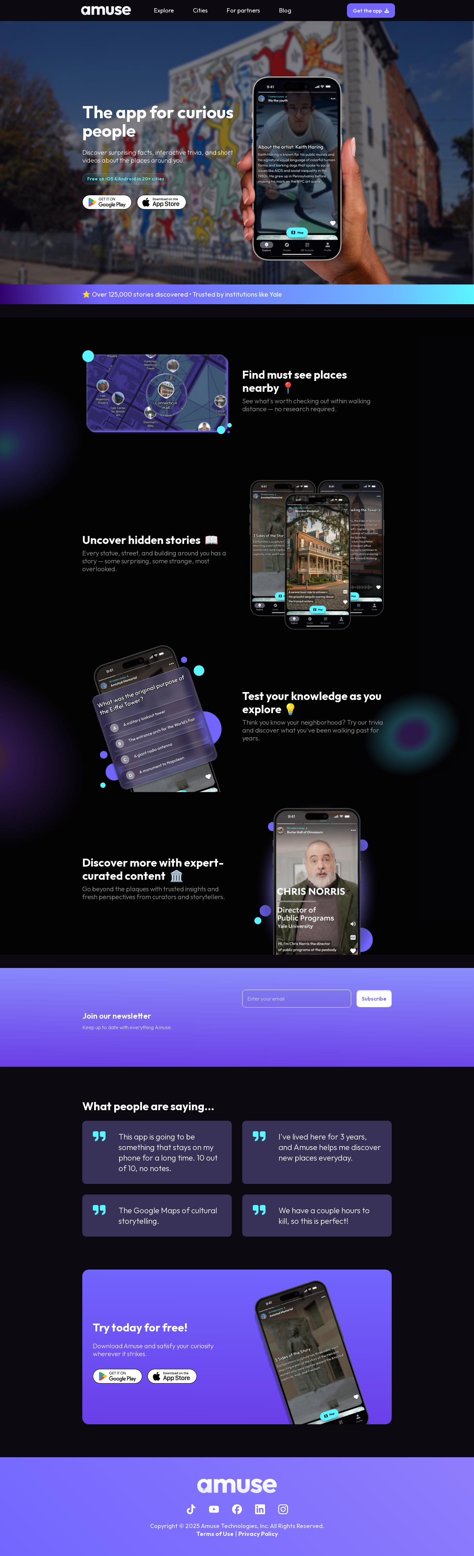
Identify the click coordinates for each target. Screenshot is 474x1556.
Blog (285, 10)
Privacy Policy (258, 1534)
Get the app (371, 10)
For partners (243, 10)
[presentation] (292, 1025)
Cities (200, 10)
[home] (106, 10)
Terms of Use (215, 1534)
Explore (164, 10)
